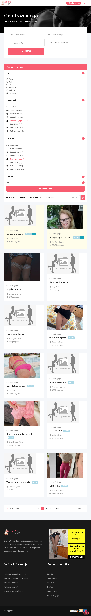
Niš (53, 287)
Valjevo (54, 435)
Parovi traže (14, 110)
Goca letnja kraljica (15, 386)
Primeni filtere (45, 188)
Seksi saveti (52, 579)
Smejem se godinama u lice (20, 434)
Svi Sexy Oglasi (12, 107)
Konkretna (54, 485)
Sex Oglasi (51, 574)
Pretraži (26, 51)
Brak (10, 82)
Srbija (61, 242)
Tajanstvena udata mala (18, 482)
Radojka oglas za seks (60, 237)
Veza (11, 79)
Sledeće (79, 508)
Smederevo (13, 442)
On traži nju (14, 127)
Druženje (12, 90)
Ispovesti (50, 583)
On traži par (14, 124)
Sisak (11, 239)
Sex (10, 85)
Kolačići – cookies (11, 583)
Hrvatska (17, 239)
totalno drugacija (57, 337)
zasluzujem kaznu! (15, 334)
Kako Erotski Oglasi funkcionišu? (16, 579)
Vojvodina (12, 487)
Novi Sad (55, 490)
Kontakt (50, 587)
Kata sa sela (55, 430)
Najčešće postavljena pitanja (15, 574)
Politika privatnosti (11, 587)
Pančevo (55, 242)
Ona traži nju (14, 117)
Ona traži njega (17, 121)
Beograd (55, 342)
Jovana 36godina (57, 382)
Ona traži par (14, 114)
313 (57, 508)
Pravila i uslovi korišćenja (13, 591)
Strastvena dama (14, 234)
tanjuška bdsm (13, 289)
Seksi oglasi (52, 591)
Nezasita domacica (58, 282)
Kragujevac (13, 339)
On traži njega (15, 131)
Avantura (12, 87)
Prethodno (13, 508)
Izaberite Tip (18, 43)
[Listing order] (59, 197)
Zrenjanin (12, 294)
